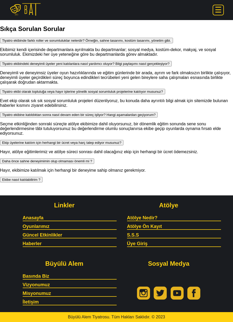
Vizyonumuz (36, 284)
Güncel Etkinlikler (42, 235)
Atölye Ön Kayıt (144, 226)
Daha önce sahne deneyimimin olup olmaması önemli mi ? (47, 161)
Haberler (32, 243)
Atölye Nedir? (142, 217)
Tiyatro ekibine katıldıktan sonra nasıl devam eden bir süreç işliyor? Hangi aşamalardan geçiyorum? (79, 115)
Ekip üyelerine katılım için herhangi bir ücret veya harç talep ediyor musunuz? (61, 143)
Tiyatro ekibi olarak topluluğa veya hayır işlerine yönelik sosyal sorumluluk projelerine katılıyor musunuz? (82, 92)
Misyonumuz (37, 293)
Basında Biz (36, 276)
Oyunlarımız (36, 226)
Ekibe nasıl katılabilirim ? (21, 180)
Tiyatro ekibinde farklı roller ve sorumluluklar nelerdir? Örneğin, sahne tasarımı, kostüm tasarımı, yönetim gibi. (86, 40)
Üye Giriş (137, 243)
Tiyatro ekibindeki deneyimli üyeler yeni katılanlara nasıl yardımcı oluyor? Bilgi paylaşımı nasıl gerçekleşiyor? (86, 64)
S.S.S (133, 235)
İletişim (31, 302)
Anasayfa (33, 217)
